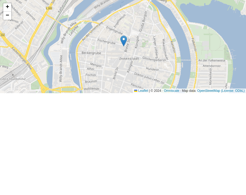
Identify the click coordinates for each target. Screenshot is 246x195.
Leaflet (141, 91)
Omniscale (171, 91)
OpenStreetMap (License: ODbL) (221, 91)
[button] (123, 41)
